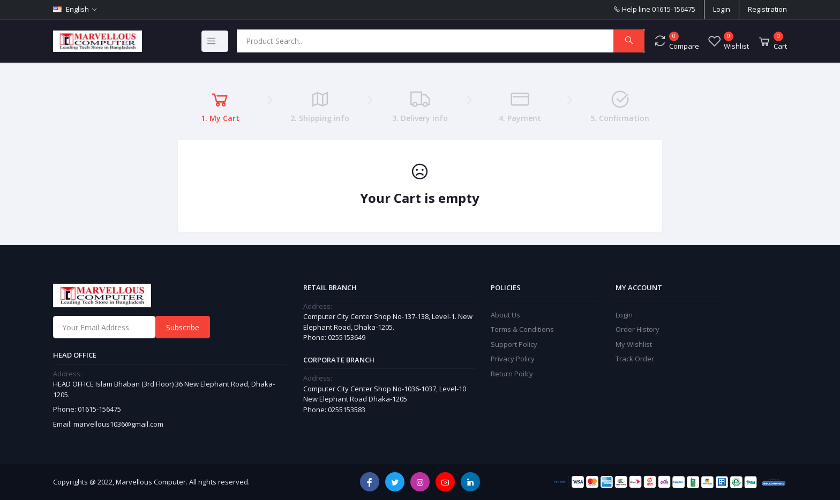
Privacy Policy (513, 358)
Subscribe (182, 327)
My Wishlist (634, 344)
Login (721, 9)
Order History (637, 329)
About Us (505, 315)
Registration (767, 9)
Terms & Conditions (522, 329)
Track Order (635, 358)
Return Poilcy (512, 373)
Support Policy (514, 344)
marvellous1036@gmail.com (118, 424)
